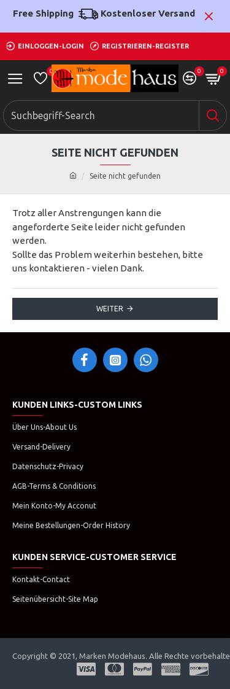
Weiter (109, 309)
